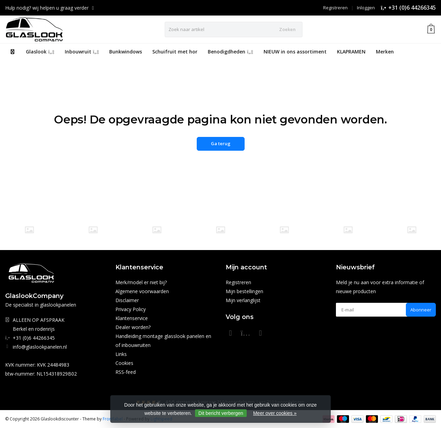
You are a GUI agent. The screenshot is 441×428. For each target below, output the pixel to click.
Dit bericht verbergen (220, 413)
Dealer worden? (133, 327)
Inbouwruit (82, 51)
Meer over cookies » (275, 413)
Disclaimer (127, 300)
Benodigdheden (230, 51)
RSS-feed (125, 372)
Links (121, 354)
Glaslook (40, 51)
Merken (385, 51)
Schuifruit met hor (174, 51)
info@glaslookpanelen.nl (40, 347)
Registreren (335, 7)
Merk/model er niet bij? (141, 282)
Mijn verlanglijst (243, 300)
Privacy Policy (130, 309)
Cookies (124, 363)
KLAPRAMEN (351, 51)
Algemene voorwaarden (142, 291)
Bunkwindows (125, 51)
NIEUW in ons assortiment (295, 51)
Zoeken (287, 29)
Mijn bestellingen (244, 291)
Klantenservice (131, 318)
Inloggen (366, 7)
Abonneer (420, 310)
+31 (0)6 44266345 (412, 7)
